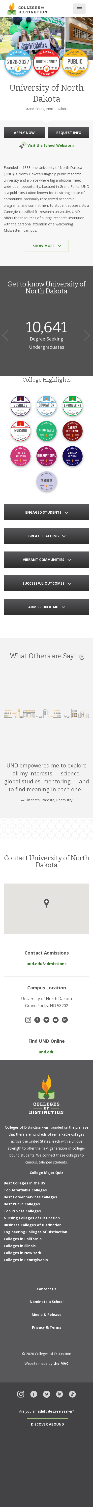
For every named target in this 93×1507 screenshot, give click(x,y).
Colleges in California (23, 1238)
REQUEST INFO (68, 132)
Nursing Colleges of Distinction (32, 1218)
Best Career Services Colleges (30, 1197)
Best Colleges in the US (24, 1183)
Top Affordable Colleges (25, 1190)
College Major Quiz (46, 1172)
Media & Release (47, 1314)
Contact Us (47, 1289)
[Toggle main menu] (79, 8)
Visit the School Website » (51, 145)
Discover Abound (47, 1424)
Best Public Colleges (22, 1204)
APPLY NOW (24, 132)
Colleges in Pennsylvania (26, 1259)
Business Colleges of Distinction (33, 1225)
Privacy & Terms (46, 1327)
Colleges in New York (22, 1252)
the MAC (60, 1363)
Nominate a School (46, 1301)
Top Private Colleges (22, 1211)
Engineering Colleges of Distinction (35, 1232)
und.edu (47, 1052)
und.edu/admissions (46, 963)
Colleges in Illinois (20, 1245)
